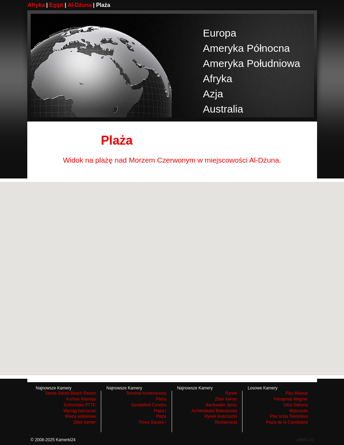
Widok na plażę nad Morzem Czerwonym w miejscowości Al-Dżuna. (172, 160)
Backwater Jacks (221, 405)
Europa (220, 33)
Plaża (161, 399)
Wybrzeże (298, 410)
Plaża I (160, 410)
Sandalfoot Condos (148, 405)
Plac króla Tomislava (289, 416)
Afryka (36, 5)
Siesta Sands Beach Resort (70, 393)
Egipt (56, 5)
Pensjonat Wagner (291, 399)
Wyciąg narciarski (79, 410)
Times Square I (152, 422)
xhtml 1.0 (305, 439)
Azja (213, 93)
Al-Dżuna (79, 5)
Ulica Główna (295, 405)
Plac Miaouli (296, 393)
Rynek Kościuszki (220, 416)
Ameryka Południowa (251, 63)
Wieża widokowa (80, 416)
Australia (223, 109)
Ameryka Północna (246, 48)
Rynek (231, 393)
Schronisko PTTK (80, 405)
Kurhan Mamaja (81, 399)
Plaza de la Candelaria (287, 422)
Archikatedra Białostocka (214, 410)
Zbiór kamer (85, 422)
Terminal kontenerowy (146, 393)
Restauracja (226, 422)
